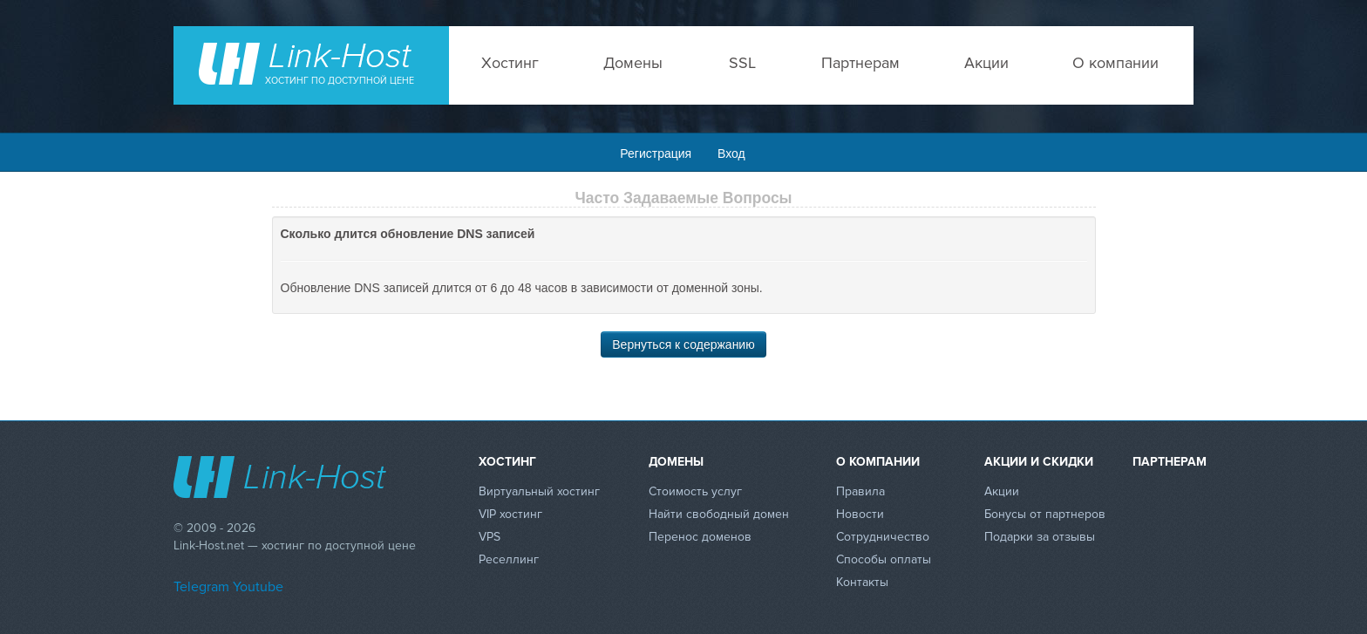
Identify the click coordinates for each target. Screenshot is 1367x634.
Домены (633, 63)
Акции (986, 63)
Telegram (201, 587)
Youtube (258, 587)
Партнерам (860, 63)
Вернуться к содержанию (683, 344)
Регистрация (655, 153)
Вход (731, 153)
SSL (742, 63)
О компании (1115, 63)
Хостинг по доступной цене (339, 80)
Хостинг (510, 63)
